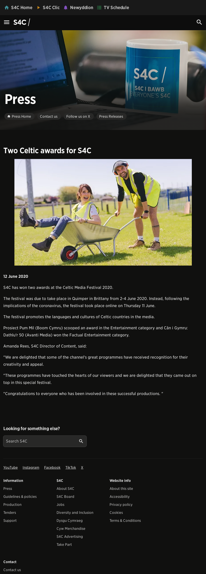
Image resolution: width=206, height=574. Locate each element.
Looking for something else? (31, 428)
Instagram (31, 467)
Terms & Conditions (125, 520)
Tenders (9, 512)
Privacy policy (121, 504)
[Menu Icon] (6, 22)
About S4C (65, 489)
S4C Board (65, 497)
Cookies (116, 512)
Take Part (64, 544)
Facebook (52, 467)
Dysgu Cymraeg (70, 520)
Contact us (12, 570)
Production (12, 504)
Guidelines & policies (20, 497)
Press (7, 489)
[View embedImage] (103, 212)
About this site (121, 489)
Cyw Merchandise (71, 528)
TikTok (70, 467)
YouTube (10, 467)
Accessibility (120, 497)
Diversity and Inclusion (75, 512)
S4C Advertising (70, 536)
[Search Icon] (199, 22)
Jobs (60, 504)
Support (10, 520)
